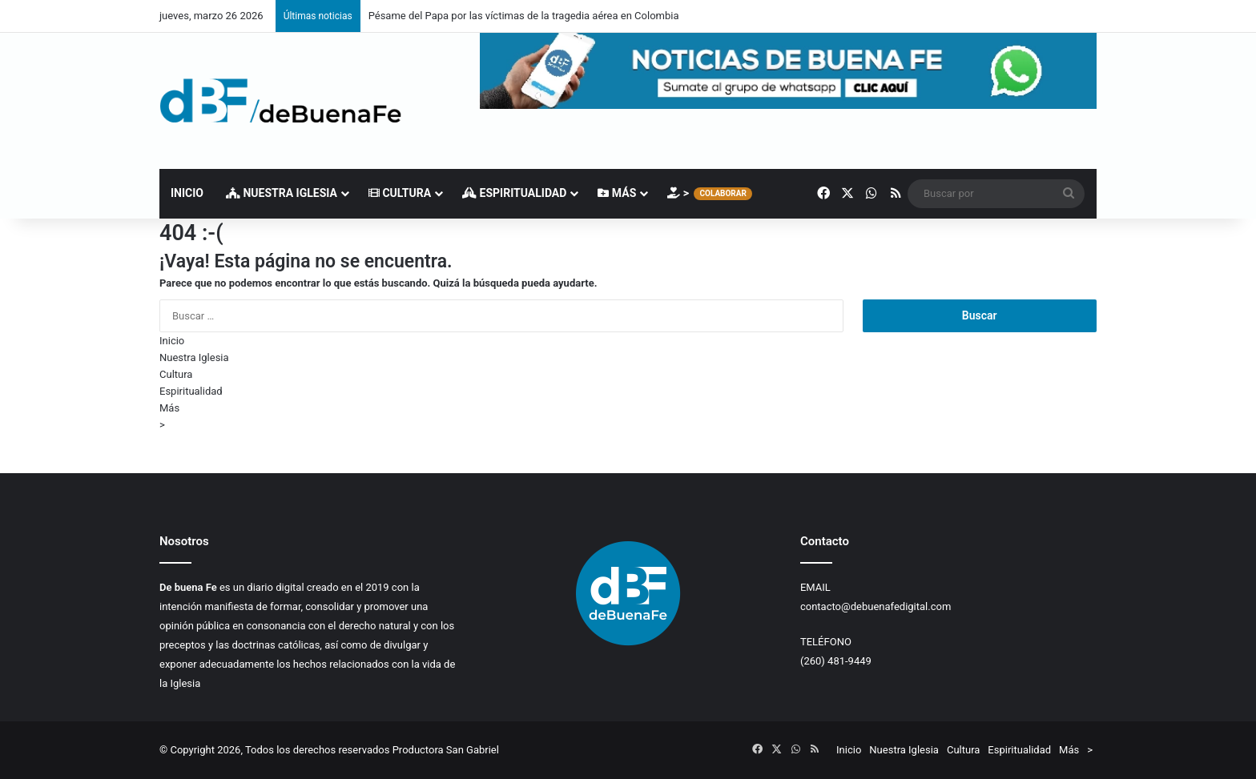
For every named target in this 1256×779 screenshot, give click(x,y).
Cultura (399, 193)
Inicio (187, 193)
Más (617, 193)
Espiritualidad (514, 193)
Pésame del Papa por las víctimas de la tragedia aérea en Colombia (523, 16)
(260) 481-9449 (836, 661)
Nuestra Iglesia (281, 193)
